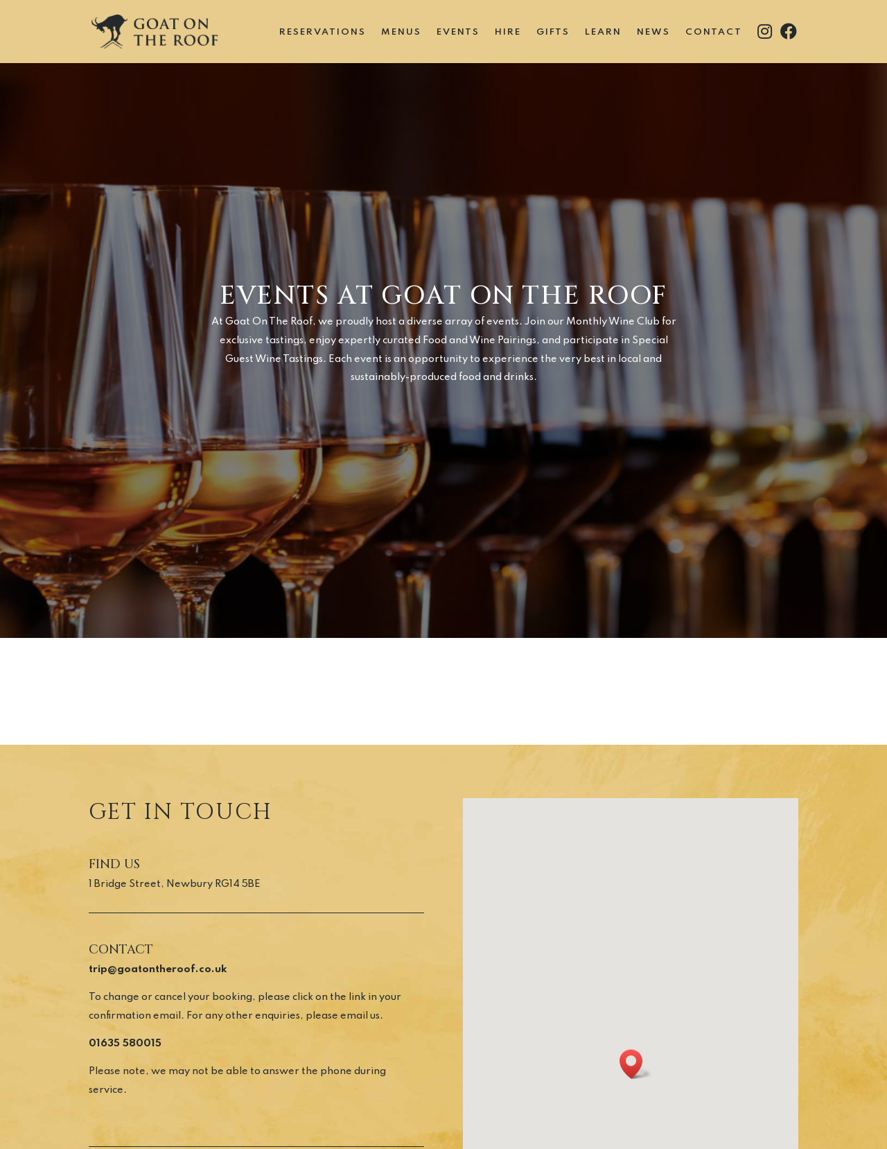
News (653, 32)
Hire (508, 32)
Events (458, 32)
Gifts (553, 32)
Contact (713, 32)
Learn (603, 32)
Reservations (322, 32)
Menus (401, 32)
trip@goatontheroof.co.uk (158, 969)
